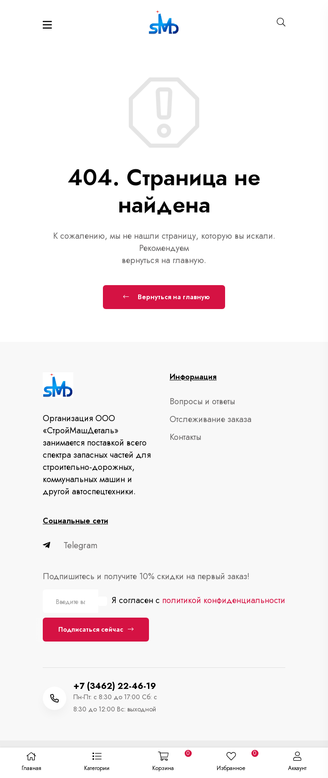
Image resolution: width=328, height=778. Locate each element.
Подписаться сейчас (95, 629)
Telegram (70, 545)
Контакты (185, 437)
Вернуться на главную (166, 297)
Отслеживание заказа (210, 419)
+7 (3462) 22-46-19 (114, 686)
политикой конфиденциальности (223, 600)
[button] (96, 763)
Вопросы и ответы (202, 401)
